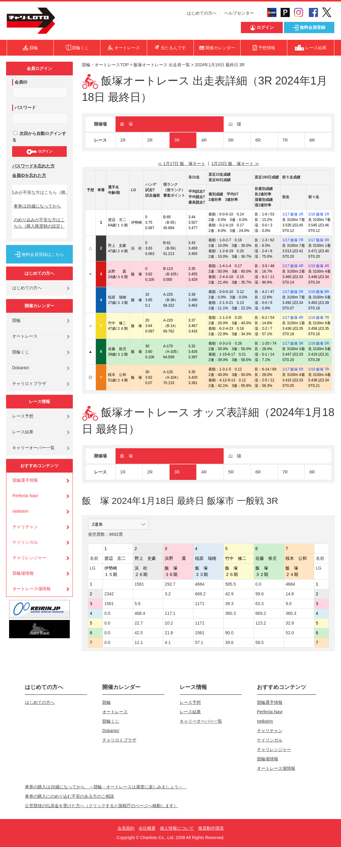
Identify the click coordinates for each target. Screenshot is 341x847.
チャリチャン (25, 526)
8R (312, 140)
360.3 (230, 613)
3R (177, 140)
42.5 (139, 632)
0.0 (258, 584)
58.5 (259, 642)
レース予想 (22, 416)
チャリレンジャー (29, 557)
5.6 (137, 603)
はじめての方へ (202, 13)
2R (150, 140)
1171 (199, 603)
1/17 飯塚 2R (292, 292)
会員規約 (125, 828)
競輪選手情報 (25, 480)
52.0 (289, 632)
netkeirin (20, 511)
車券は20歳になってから (37, 206)
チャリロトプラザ (29, 383)
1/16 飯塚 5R (318, 343)
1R (123, 140)
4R (204, 140)
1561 (139, 584)
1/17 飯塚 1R (292, 214)
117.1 (170, 613)
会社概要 (147, 828)
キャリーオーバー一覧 (33, 447)
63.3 (259, 603)
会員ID (21, 82)
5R (231, 140)
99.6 (259, 593)
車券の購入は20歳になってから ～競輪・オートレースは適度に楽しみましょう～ (106, 786)
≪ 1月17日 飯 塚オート (181, 163)
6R (258, 140)
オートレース (25, 336)
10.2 (169, 623)
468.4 (140, 613)
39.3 (229, 603)
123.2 (260, 623)
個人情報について (177, 828)
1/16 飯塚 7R (318, 317)
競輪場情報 (23, 573)
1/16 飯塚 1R (318, 214)
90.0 (229, 632)
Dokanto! (20, 367)
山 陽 (234, 124)
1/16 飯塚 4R (318, 266)
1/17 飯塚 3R (318, 240)
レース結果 (22, 431)
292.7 (170, 584)
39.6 (229, 642)
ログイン (39, 151)
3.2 (167, 593)
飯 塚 (126, 124)
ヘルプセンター (239, 13)
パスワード (25, 107)
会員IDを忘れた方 (29, 175)
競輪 (16, 320)
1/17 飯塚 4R (292, 266)
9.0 (288, 603)
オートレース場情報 (31, 588)
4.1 (167, 642)
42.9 (229, 593)
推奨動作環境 (211, 828)
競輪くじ (20, 351)
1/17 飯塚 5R (292, 369)
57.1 (199, 642)
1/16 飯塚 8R (318, 292)
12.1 (139, 642)
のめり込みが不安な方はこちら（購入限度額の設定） (39, 223)
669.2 (200, 593)
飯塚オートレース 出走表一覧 (161, 64)
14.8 (289, 593)
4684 (199, 584)
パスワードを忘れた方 (33, 166)
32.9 (289, 623)
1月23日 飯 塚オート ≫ (235, 163)
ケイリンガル (25, 542)
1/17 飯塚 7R (292, 240)
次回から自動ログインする (39, 136)
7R (285, 140)
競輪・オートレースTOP (105, 64)
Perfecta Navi (25, 495)
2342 (109, 593)
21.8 (169, 632)
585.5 (230, 584)
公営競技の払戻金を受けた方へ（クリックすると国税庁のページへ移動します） (101, 805)
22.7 (139, 623)
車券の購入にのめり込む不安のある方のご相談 (69, 796)
